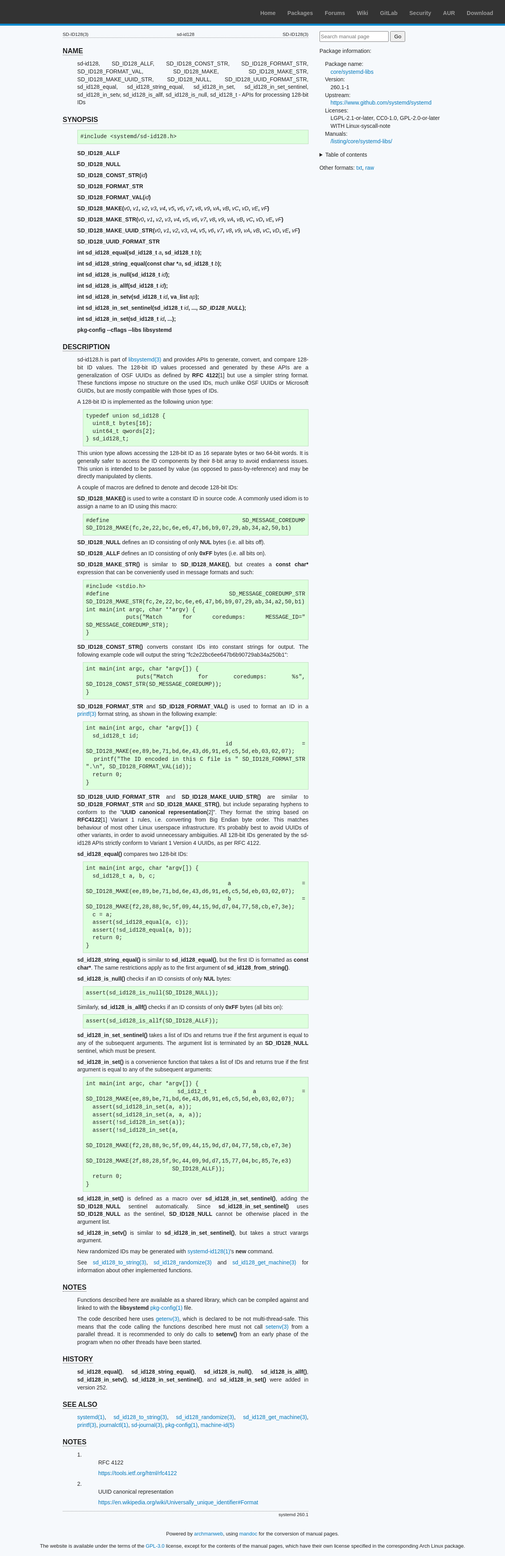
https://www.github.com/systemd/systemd (381, 102)
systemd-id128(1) (208, 1251)
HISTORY (78, 1359)
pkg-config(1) (166, 1308)
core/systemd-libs (352, 72)
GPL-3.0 (155, 1546)
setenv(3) (277, 1327)
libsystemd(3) (145, 359)
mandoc (248, 1534)
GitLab (388, 13)
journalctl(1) (113, 1425)
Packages (300, 13)
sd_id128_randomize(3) (182, 1262)
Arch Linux (43, 12)
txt (359, 168)
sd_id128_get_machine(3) (264, 1262)
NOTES (74, 1287)
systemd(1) (91, 1417)
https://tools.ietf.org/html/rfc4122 (137, 1473)
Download (480, 13)
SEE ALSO (80, 1404)
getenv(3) (167, 1319)
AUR (449, 13)
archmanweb (208, 1534)
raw (369, 168)
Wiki (362, 13)
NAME (73, 51)
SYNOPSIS (80, 120)
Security (420, 13)
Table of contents (346, 155)
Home (268, 13)
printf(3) (86, 714)
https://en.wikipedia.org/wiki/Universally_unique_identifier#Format (178, 1502)
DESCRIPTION (86, 347)
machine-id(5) (218, 1425)
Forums (335, 13)
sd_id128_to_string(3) (119, 1262)
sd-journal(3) (147, 1425)
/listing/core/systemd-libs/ (361, 141)
